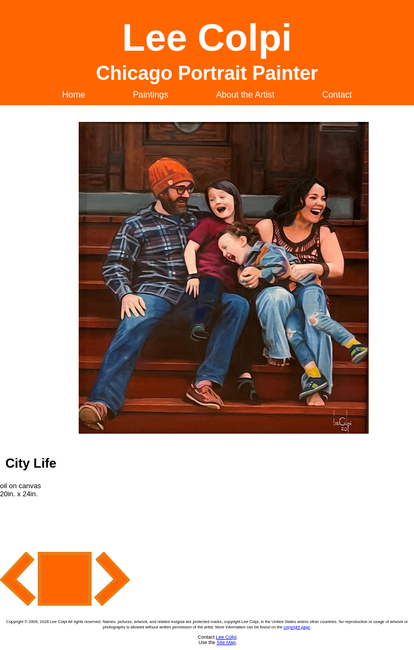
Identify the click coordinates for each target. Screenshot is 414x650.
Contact (337, 94)
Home (73, 94)
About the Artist (245, 94)
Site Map (226, 642)
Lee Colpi (226, 637)
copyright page (297, 627)
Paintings (150, 94)
